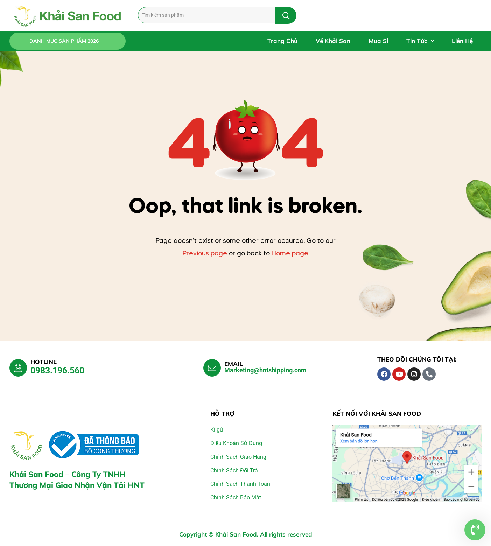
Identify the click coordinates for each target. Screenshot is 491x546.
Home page (290, 254)
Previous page (205, 254)
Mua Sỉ (378, 40)
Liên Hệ (462, 40)
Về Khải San (333, 40)
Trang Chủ (282, 40)
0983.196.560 (57, 370)
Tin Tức (420, 41)
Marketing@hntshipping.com (265, 370)
